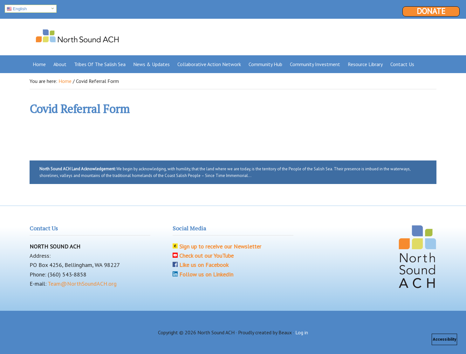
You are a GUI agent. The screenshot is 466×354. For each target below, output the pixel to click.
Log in (301, 332)
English (17, 8)
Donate (431, 11)
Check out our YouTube (206, 255)
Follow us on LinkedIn (206, 274)
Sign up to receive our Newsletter (220, 246)
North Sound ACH (77, 34)
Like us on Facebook (204, 265)
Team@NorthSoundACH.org (82, 283)
